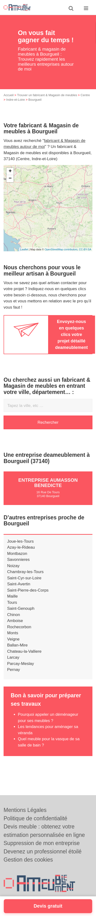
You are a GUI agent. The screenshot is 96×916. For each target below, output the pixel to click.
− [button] (10, 178)
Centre (85, 95)
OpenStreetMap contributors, (62, 249)
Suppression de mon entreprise (42, 843)
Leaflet (24, 249)
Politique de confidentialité (35, 818)
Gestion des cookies (28, 860)
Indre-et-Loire (15, 99)
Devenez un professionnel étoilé (42, 851)
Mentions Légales (25, 810)
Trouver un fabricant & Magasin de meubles (47, 95)
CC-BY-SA (85, 249)
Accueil (9, 95)
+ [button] (10, 171)
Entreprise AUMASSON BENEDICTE (48, 482)
